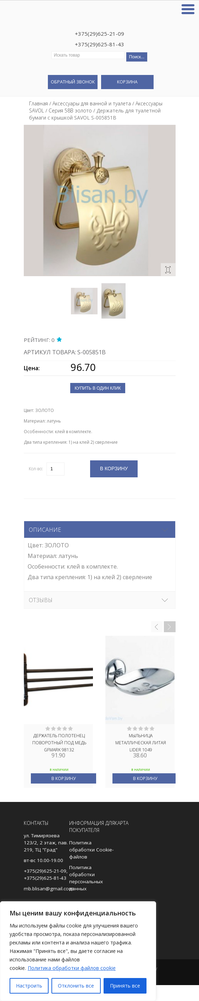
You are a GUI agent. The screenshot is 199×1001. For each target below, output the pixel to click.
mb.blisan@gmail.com (48, 888)
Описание (45, 530)
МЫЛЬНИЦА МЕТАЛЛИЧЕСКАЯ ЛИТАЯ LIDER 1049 (140, 742)
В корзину (63, 778)
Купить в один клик (97, 388)
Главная (38, 103)
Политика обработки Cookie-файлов (91, 849)
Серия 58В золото (70, 110)
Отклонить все (76, 985)
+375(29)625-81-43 (99, 44)
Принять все (125, 985)
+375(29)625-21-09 (99, 33)
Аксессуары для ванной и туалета (91, 103)
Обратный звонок (73, 81)
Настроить (29, 985)
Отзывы (40, 600)
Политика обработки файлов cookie (72, 968)
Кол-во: (36, 469)
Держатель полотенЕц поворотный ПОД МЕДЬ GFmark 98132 (59, 742)
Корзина (127, 82)
